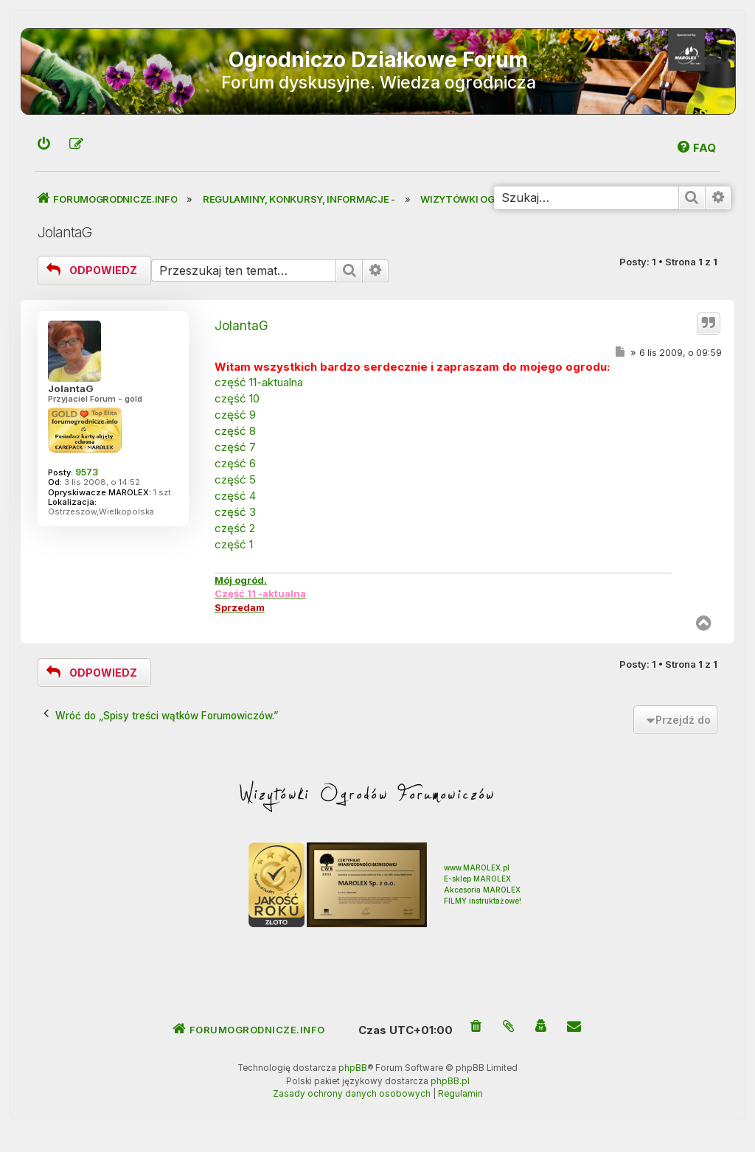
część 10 (237, 398)
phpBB (352, 1068)
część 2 (235, 528)
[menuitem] (44, 145)
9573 (86, 472)
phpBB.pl (450, 1081)
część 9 (235, 415)
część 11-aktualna (259, 382)
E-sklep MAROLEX (477, 878)
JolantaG (64, 232)
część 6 (235, 463)
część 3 (235, 512)
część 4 (235, 496)
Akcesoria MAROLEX (482, 889)
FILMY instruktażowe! (482, 900)
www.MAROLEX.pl (476, 867)
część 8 (235, 431)
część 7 (235, 447)
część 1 (234, 544)
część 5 (235, 479)
